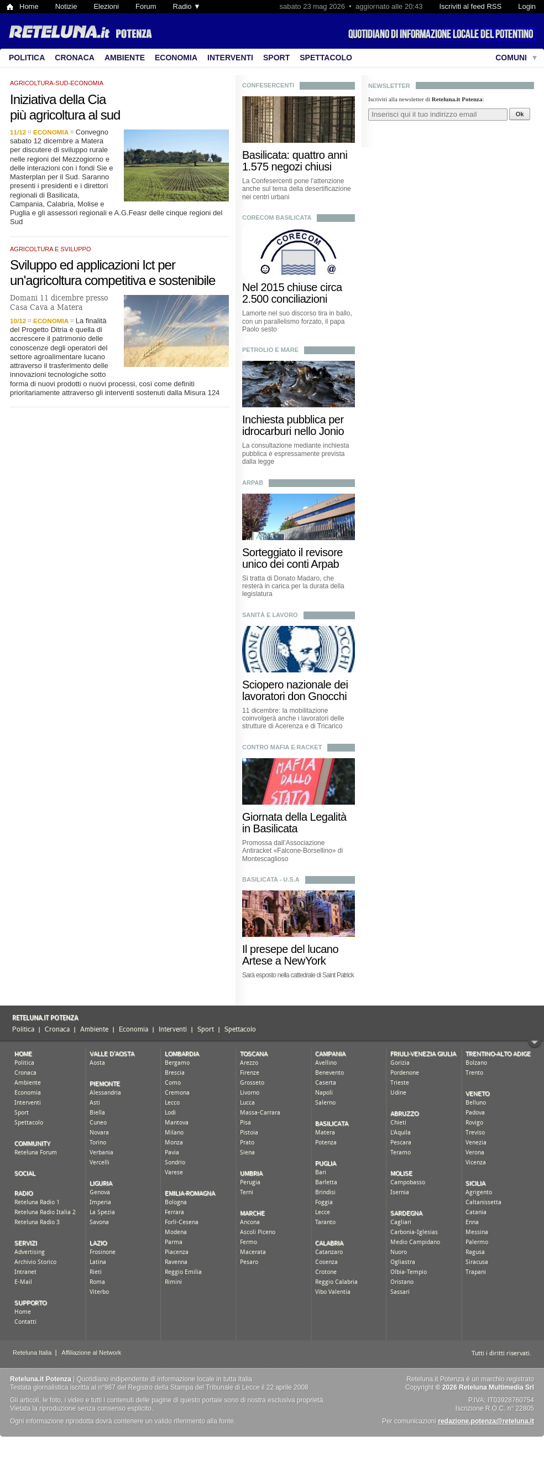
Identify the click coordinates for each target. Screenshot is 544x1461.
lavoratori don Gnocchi (294, 696)
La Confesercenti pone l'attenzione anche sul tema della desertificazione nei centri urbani (296, 189)
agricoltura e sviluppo (50, 249)
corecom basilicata (276, 217)
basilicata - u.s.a (271, 879)
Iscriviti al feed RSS (470, 6)
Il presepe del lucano (290, 949)
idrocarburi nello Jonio (293, 431)
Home (29, 6)
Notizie (66, 6)
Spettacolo (326, 57)
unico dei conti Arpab (290, 564)
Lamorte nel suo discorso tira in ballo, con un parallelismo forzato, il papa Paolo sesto (297, 321)
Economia (176, 57)
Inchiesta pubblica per (293, 419)
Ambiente (124, 57)
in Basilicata (269, 828)
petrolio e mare (270, 349)
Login (527, 6)
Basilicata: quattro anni (294, 155)
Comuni (511, 57)
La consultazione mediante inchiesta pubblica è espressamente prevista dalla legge (295, 453)
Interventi (230, 57)
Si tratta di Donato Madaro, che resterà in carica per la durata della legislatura (293, 586)
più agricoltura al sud (65, 114)
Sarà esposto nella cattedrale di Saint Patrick (298, 975)
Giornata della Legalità (294, 817)
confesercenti (268, 85)
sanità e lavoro (270, 615)
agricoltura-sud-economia (56, 83)
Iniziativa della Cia (58, 99)
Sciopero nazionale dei (295, 684)
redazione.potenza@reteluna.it (486, 1421)
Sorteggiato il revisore (292, 552)
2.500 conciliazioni (284, 299)
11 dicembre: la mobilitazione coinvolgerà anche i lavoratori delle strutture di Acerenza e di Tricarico (293, 719)
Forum (145, 6)
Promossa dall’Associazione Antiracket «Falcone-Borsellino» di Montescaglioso (292, 851)
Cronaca (75, 57)
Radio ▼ (187, 6)
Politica (27, 57)
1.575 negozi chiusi (287, 166)
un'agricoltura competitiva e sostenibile (112, 280)
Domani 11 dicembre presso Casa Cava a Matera (59, 302)
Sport (276, 57)
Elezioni (106, 6)
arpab (252, 482)
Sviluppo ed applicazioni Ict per (92, 264)
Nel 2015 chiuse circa (292, 287)
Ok (520, 114)
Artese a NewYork (284, 961)
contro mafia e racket (282, 747)
